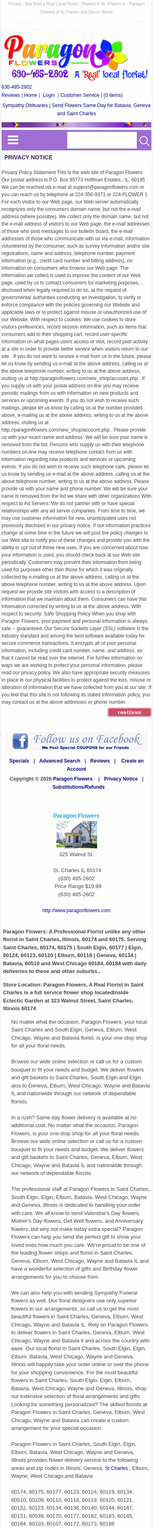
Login (49, 95)
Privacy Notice (121, 779)
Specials (19, 761)
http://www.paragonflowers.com (76, 910)
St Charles (117, 1468)
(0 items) (113, 95)
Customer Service (79, 95)
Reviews (11, 95)
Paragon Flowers (73, 779)
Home (30, 95)
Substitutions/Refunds (79, 787)
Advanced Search (59, 761)
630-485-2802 (17, 87)
